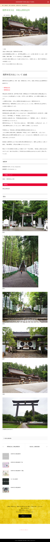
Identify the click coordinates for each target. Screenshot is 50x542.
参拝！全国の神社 (8, 438)
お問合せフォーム (25, 515)
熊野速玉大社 (7, 87)
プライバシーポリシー (24, 529)
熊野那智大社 (7, 89)
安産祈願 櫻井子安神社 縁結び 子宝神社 (25, 1)
